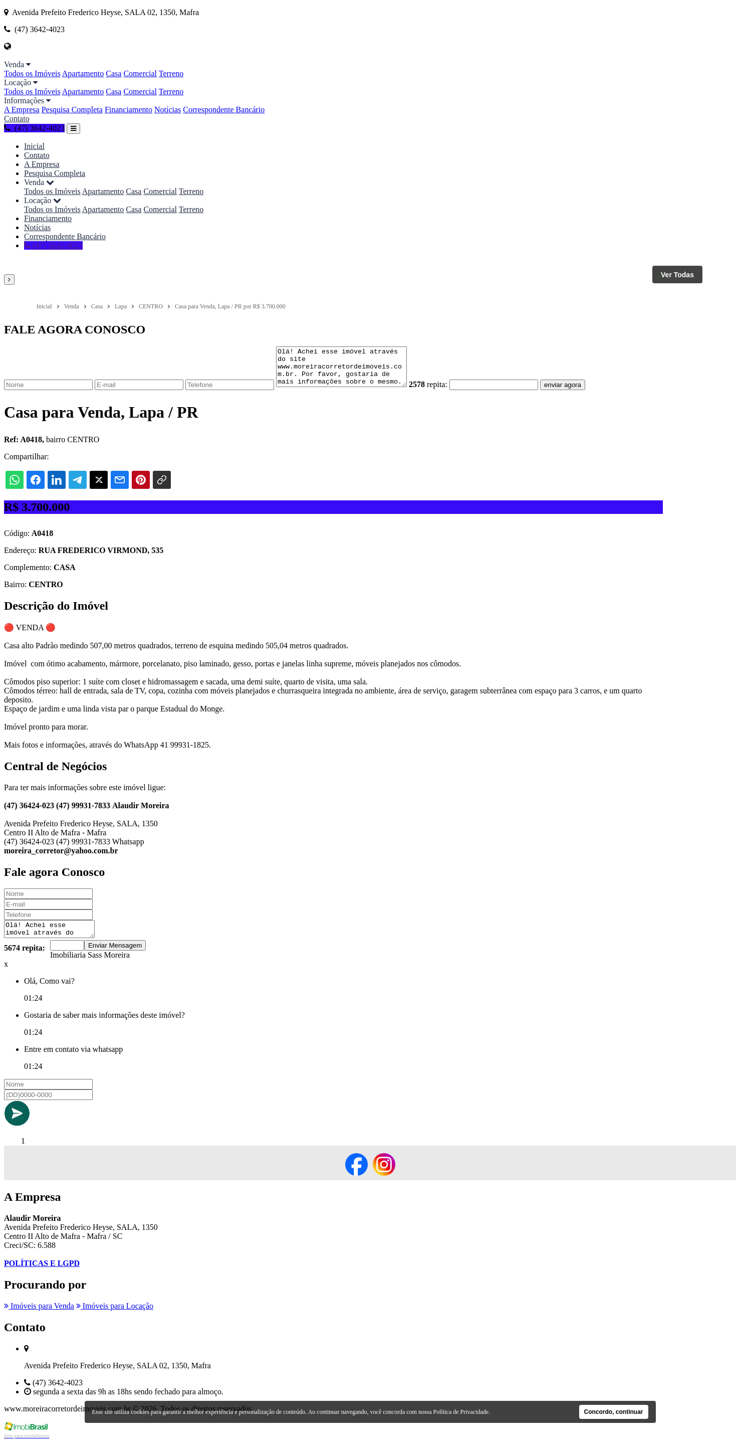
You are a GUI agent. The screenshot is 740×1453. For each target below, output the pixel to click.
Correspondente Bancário (224, 109)
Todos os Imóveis (32, 73)
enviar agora (577, 392)
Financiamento (128, 109)
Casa (113, 73)
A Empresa (22, 109)
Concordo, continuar (613, 1411)
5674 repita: (24, 958)
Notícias (167, 109)
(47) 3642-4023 (34, 128)
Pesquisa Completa (72, 109)
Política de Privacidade (461, 1411)
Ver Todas (677, 275)
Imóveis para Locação (114, 1316)
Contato (17, 118)
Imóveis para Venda (39, 1316)
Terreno (171, 73)
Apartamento (83, 73)
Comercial (140, 73)
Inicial (34, 146)
